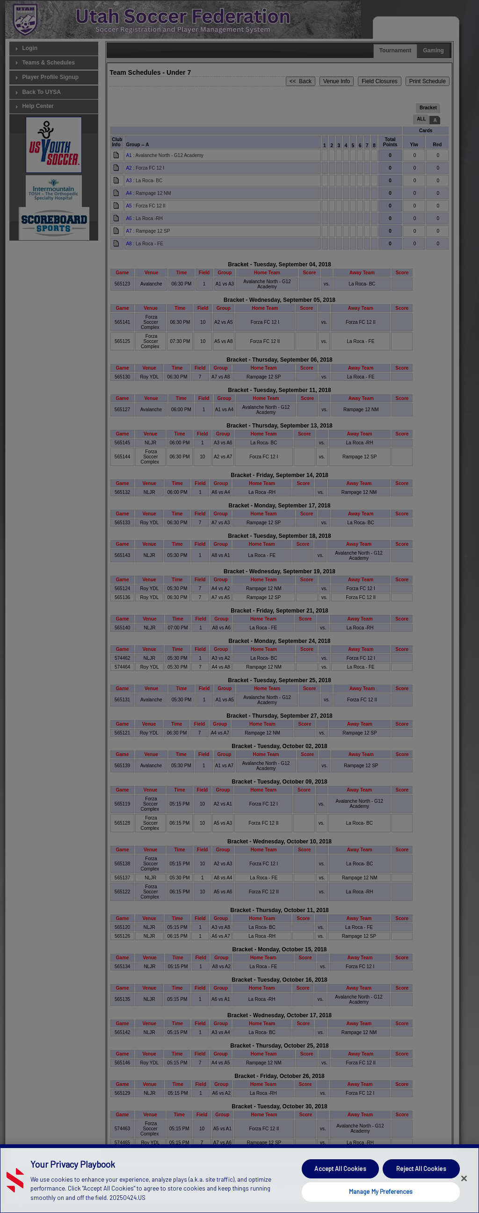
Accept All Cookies (340, 1186)
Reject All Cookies (421, 1186)
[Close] (464, 1196)
